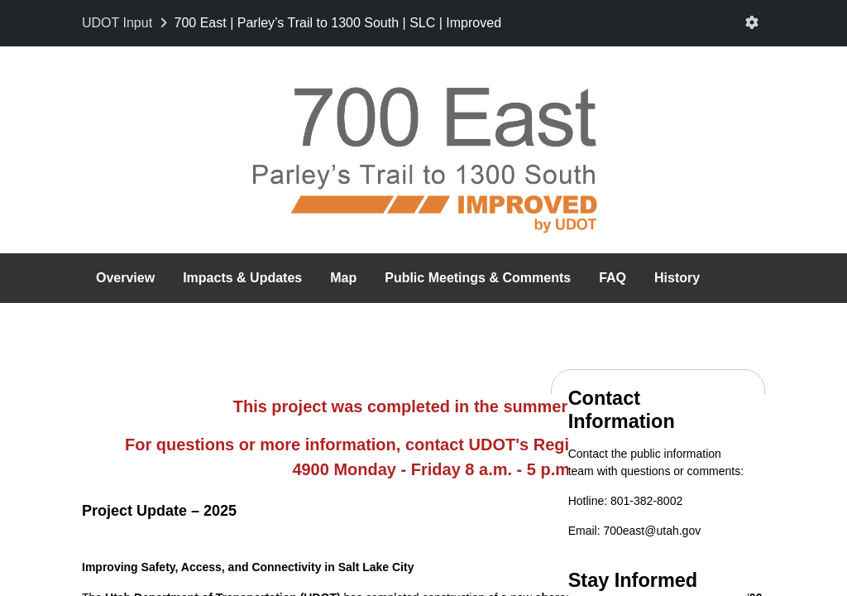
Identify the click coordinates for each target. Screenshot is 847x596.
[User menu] (752, 23)
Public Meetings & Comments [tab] (478, 278)
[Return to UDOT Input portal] (126, 23)
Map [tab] (343, 278)
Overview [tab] (125, 278)
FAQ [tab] (612, 278)
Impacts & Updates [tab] (242, 278)
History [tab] (677, 278)
